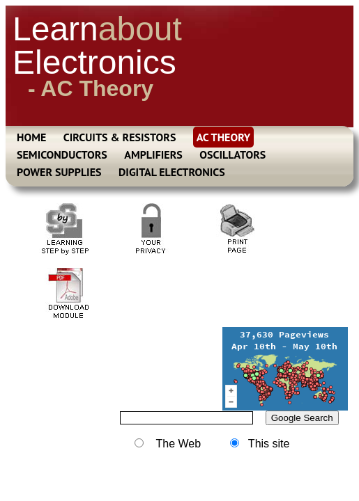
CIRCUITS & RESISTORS (119, 137)
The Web (168, 444)
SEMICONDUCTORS (62, 154)
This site (260, 444)
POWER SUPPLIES (59, 172)
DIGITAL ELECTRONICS (172, 172)
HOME (31, 137)
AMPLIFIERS (153, 154)
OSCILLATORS (232, 154)
